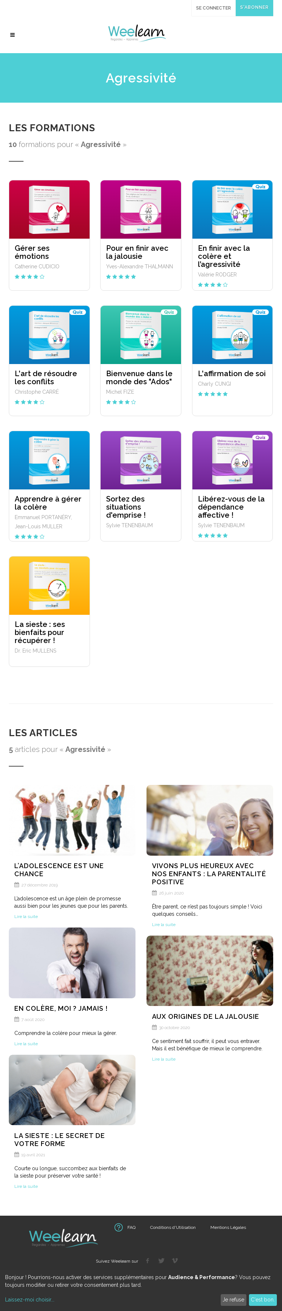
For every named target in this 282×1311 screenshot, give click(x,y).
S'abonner (254, 7)
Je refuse (233, 1300)
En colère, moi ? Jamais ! (61, 1008)
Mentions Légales (228, 1227)
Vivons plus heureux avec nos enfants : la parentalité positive (209, 874)
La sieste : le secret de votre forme (59, 1139)
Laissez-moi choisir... (29, 1300)
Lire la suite (26, 916)
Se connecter (213, 8)
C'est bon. (263, 1300)
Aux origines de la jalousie (205, 1016)
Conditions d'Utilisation (173, 1227)
